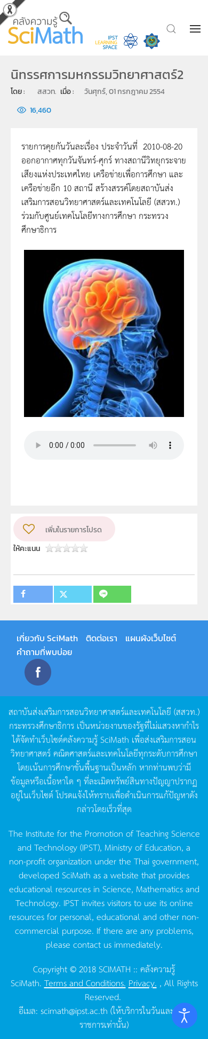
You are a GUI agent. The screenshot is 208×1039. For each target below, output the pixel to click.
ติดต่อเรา (101, 638)
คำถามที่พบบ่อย (45, 652)
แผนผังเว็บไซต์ (150, 638)
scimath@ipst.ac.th (74, 1010)
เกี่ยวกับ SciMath (47, 638)
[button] (196, 28)
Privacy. (143, 982)
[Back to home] (46, 27)
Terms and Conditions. (85, 982)
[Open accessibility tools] (184, 1015)
